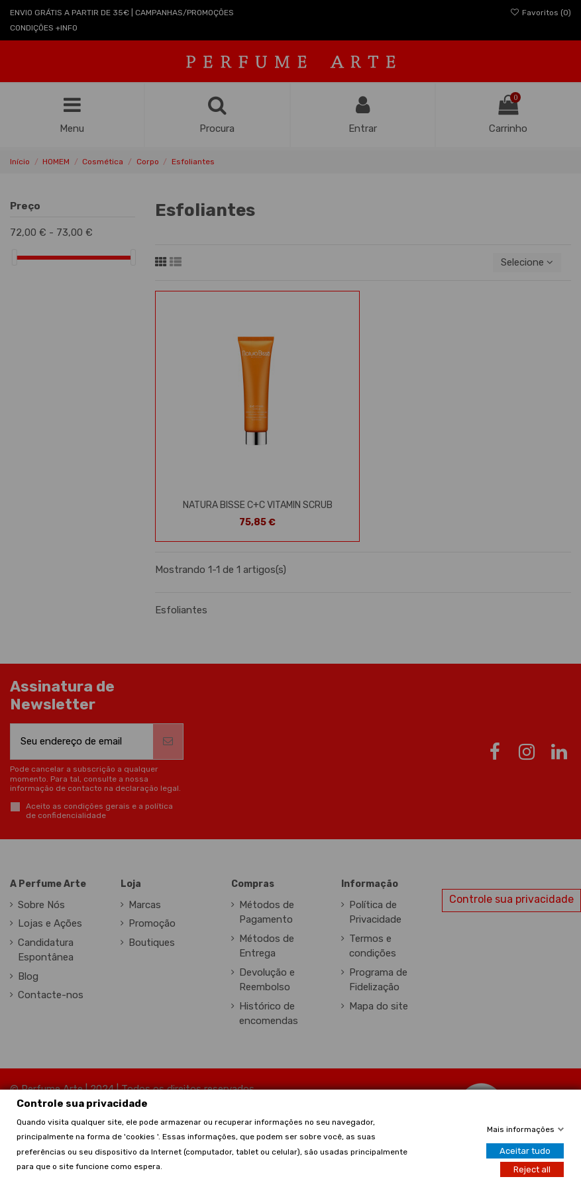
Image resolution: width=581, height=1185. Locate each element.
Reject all (532, 1169)
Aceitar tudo (525, 1151)
